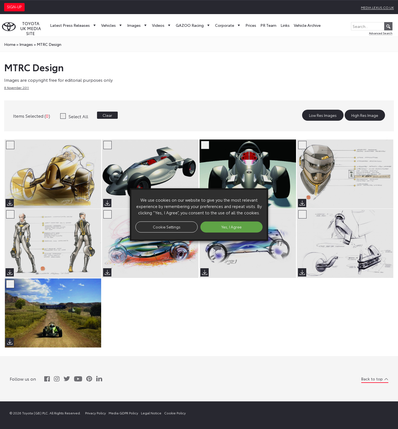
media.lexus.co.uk (377, 7)
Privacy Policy (95, 412)
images (26, 44)
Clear (107, 115)
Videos (162, 25)
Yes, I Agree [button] (231, 226)
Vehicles (112, 25)
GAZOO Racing (193, 25)
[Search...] (371, 26)
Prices (250, 25)
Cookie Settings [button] (166, 226)
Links (285, 25)
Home (9, 44)
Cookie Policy (175, 412)
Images (137, 25)
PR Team (268, 25)
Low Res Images (323, 115)
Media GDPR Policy (123, 412)
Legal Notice (151, 412)
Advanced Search (380, 33)
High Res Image (364, 115)
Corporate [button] (228, 25)
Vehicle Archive (307, 25)
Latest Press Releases (73, 25)
